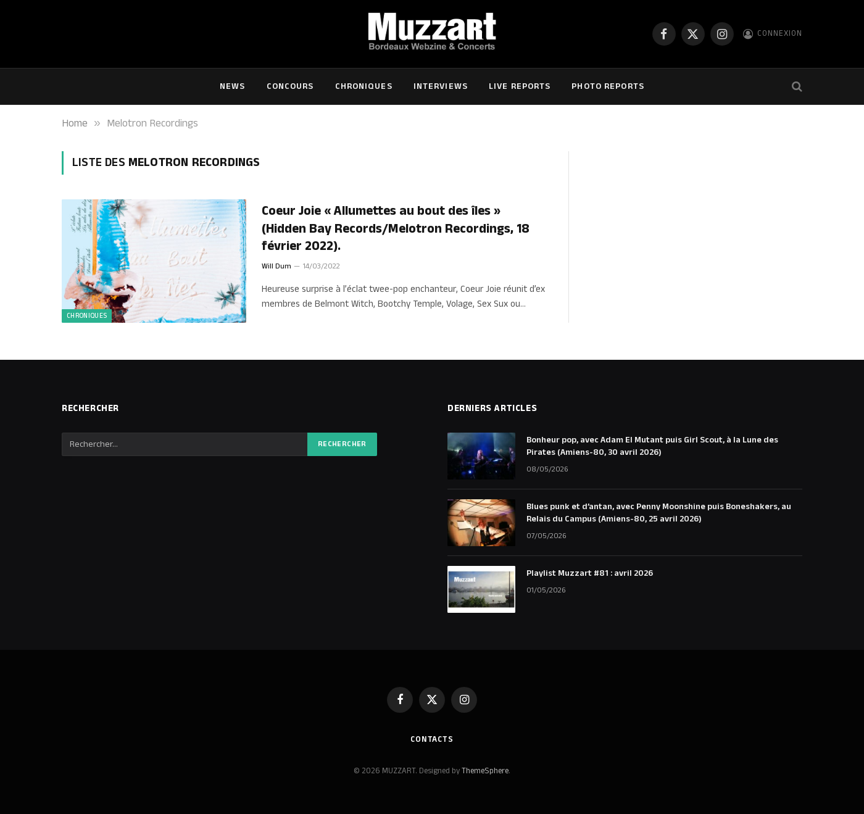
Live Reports (519, 86)
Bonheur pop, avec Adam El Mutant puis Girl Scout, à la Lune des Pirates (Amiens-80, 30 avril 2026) (652, 446)
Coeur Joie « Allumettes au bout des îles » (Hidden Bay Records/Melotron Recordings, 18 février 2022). (396, 228)
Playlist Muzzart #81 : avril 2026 (589, 573)
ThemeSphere (485, 770)
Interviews (440, 86)
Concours (290, 86)
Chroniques (364, 86)
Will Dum (276, 266)
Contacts (432, 739)
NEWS (232, 86)
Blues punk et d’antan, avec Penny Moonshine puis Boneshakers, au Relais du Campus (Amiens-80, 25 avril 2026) (658, 512)
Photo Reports (607, 86)
